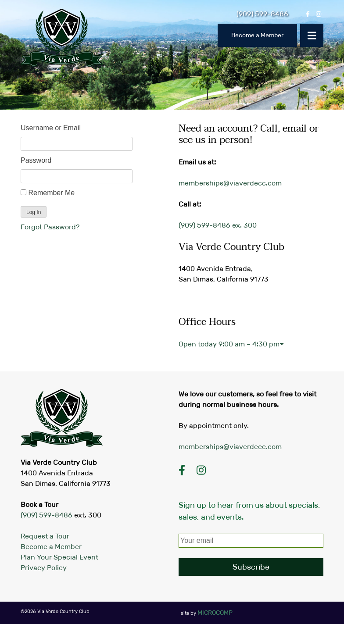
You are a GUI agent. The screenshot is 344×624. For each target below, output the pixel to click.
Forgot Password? (50, 227)
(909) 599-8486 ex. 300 (218, 225)
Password (36, 160)
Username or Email (51, 128)
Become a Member (257, 35)
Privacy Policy (44, 567)
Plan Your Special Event (59, 557)
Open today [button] (231, 344)
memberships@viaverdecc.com (230, 183)
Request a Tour (45, 536)
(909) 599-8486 (46, 515)
